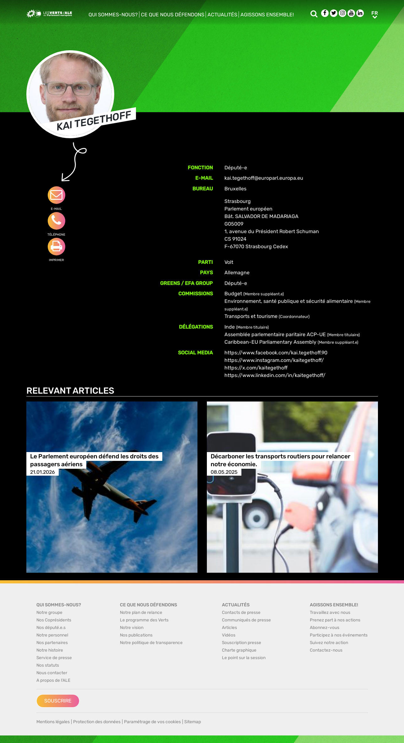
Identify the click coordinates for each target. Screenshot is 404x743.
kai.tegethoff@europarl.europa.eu (263, 178)
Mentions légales (53, 721)
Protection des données (97, 721)
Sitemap (192, 721)
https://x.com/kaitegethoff (256, 368)
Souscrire (58, 701)
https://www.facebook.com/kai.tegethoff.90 (275, 353)
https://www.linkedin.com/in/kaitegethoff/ (275, 375)
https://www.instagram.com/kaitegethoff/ (274, 360)
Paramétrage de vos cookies (152, 721)
